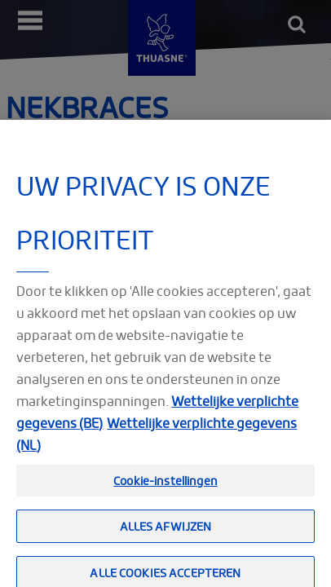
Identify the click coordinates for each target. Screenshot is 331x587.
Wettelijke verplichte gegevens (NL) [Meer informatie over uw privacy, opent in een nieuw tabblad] (156, 440)
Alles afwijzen (166, 532)
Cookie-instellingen (165, 486)
